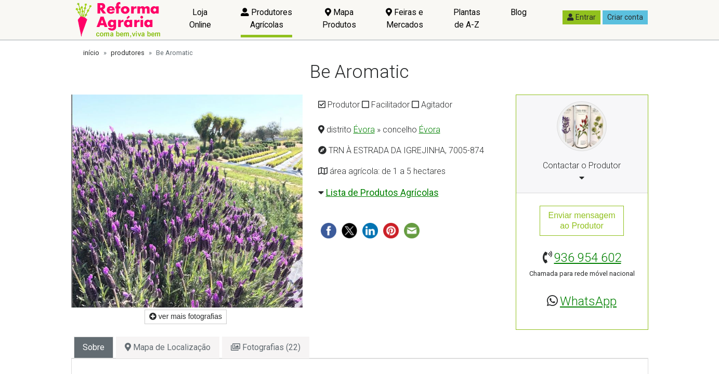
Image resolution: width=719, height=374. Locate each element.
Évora (364, 130)
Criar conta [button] (625, 17)
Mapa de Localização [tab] (168, 347)
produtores (128, 53)
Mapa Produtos (339, 18)
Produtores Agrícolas (266, 18)
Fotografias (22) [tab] (265, 347)
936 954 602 (587, 257)
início (91, 53)
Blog (519, 12)
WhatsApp (588, 301)
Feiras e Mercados (404, 18)
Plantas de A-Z (466, 18)
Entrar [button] (581, 17)
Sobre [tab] (93, 347)
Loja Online (200, 18)
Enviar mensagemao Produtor (582, 220)
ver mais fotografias (185, 316)
